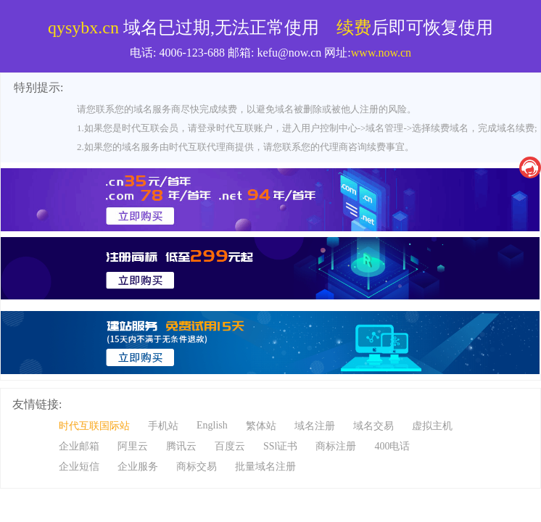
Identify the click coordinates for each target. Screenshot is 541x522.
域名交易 (373, 425)
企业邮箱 (79, 446)
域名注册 (314, 425)
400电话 (392, 446)
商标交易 (196, 466)
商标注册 (335, 446)
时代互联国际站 (94, 425)
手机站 (163, 425)
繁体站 (261, 425)
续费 (353, 27)
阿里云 (132, 446)
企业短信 (79, 466)
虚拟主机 (432, 425)
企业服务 (137, 466)
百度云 (230, 446)
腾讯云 (181, 446)
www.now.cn (381, 52)
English (212, 425)
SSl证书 (280, 446)
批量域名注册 (265, 466)
